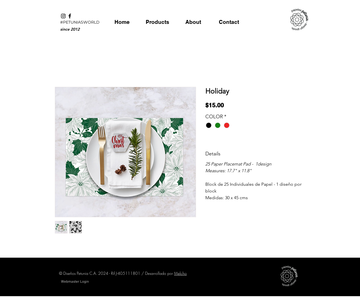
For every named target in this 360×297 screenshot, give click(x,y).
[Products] (157, 21)
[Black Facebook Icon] (70, 16)
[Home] (122, 21)
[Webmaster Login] (75, 282)
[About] (193, 21)
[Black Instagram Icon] (63, 16)
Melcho (180, 273)
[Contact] (228, 21)
